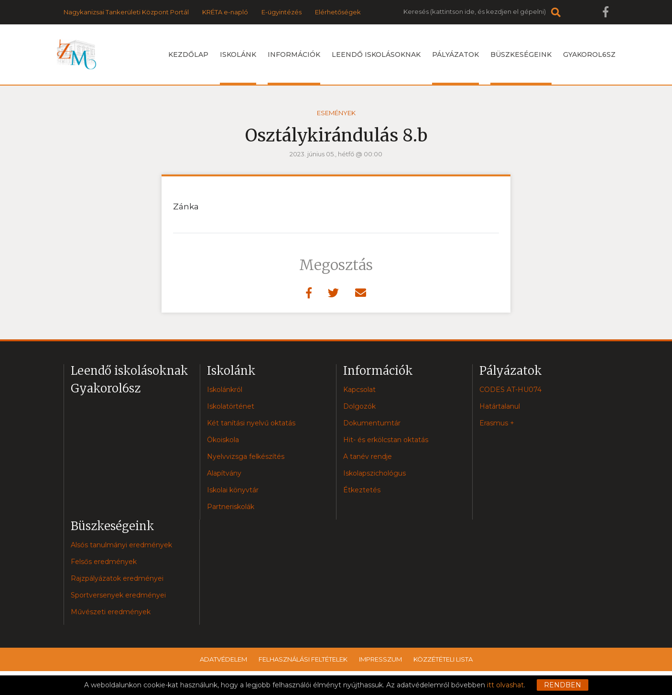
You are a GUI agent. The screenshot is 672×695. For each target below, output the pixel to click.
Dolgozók (359, 406)
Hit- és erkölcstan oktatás (385, 439)
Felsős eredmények (104, 561)
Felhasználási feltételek (303, 659)
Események (336, 113)
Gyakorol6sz (589, 54)
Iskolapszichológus (374, 473)
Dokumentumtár (372, 423)
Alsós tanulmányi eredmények (121, 545)
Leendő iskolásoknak (376, 54)
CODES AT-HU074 (510, 389)
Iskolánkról (224, 389)
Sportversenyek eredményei (118, 595)
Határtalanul (499, 406)
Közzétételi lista (443, 659)
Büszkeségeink (521, 67)
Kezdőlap (188, 54)
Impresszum (380, 659)
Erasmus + (496, 423)
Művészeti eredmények (111, 612)
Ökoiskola (223, 439)
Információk (294, 67)
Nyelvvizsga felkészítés (245, 456)
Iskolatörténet (230, 406)
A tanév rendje (367, 456)
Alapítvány (224, 473)
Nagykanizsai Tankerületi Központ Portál (126, 12)
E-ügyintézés (281, 12)
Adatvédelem (223, 659)
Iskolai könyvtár (233, 490)
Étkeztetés (361, 490)
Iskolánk (238, 67)
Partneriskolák (230, 506)
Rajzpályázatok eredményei (117, 578)
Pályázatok (455, 67)
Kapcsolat (359, 389)
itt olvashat (505, 685)
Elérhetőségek (338, 12)
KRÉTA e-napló (225, 12)
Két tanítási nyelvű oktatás (251, 423)
